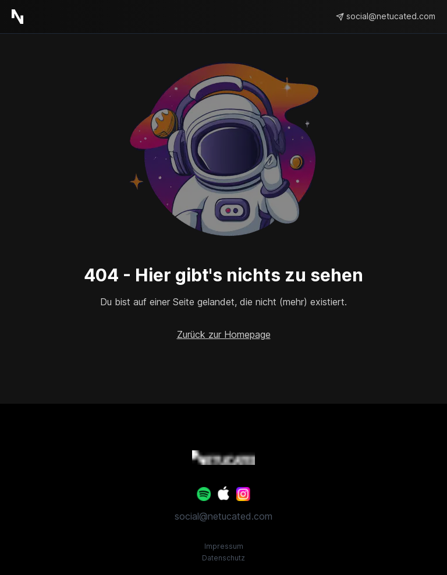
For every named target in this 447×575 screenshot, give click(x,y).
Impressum (223, 546)
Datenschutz (223, 557)
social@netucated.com (223, 516)
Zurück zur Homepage (224, 334)
